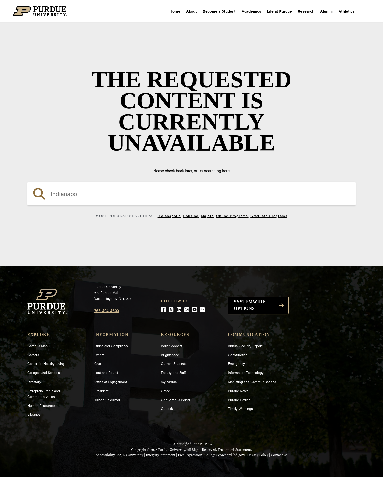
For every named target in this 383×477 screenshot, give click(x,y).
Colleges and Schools (43, 372)
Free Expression (190, 454)
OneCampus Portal (175, 399)
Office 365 (169, 390)
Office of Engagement (110, 381)
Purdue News (238, 390)
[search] (191, 193)
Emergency (236, 363)
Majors (207, 215)
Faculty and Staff (173, 372)
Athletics (346, 11)
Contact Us (279, 454)
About (191, 11)
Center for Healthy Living (46, 363)
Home (175, 11)
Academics (251, 11)
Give (97, 363)
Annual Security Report (245, 345)
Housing (191, 215)
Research (306, 11)
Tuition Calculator (107, 399)
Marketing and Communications (252, 381)
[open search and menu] (363, 11)
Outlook (167, 408)
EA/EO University (130, 454)
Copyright (138, 449)
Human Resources (41, 405)
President (101, 390)
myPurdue (169, 381)
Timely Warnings (240, 408)
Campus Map (37, 345)
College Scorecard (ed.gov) (224, 454)
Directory (34, 381)
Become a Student (219, 11)
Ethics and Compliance (111, 345)
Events (99, 354)
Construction (237, 354)
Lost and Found (106, 372)
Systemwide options (250, 305)
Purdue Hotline (239, 399)
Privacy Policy (257, 454)
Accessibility (105, 454)
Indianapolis (169, 215)
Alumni (326, 11)
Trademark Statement (234, 449)
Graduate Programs (268, 215)
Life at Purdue (279, 11)
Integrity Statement (160, 454)
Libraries (33, 414)
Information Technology (246, 372)
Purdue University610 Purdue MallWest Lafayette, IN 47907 (112, 292)
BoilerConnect (171, 345)
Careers (33, 354)
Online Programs (232, 215)
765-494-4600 (106, 310)
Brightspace (170, 354)
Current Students (174, 363)
